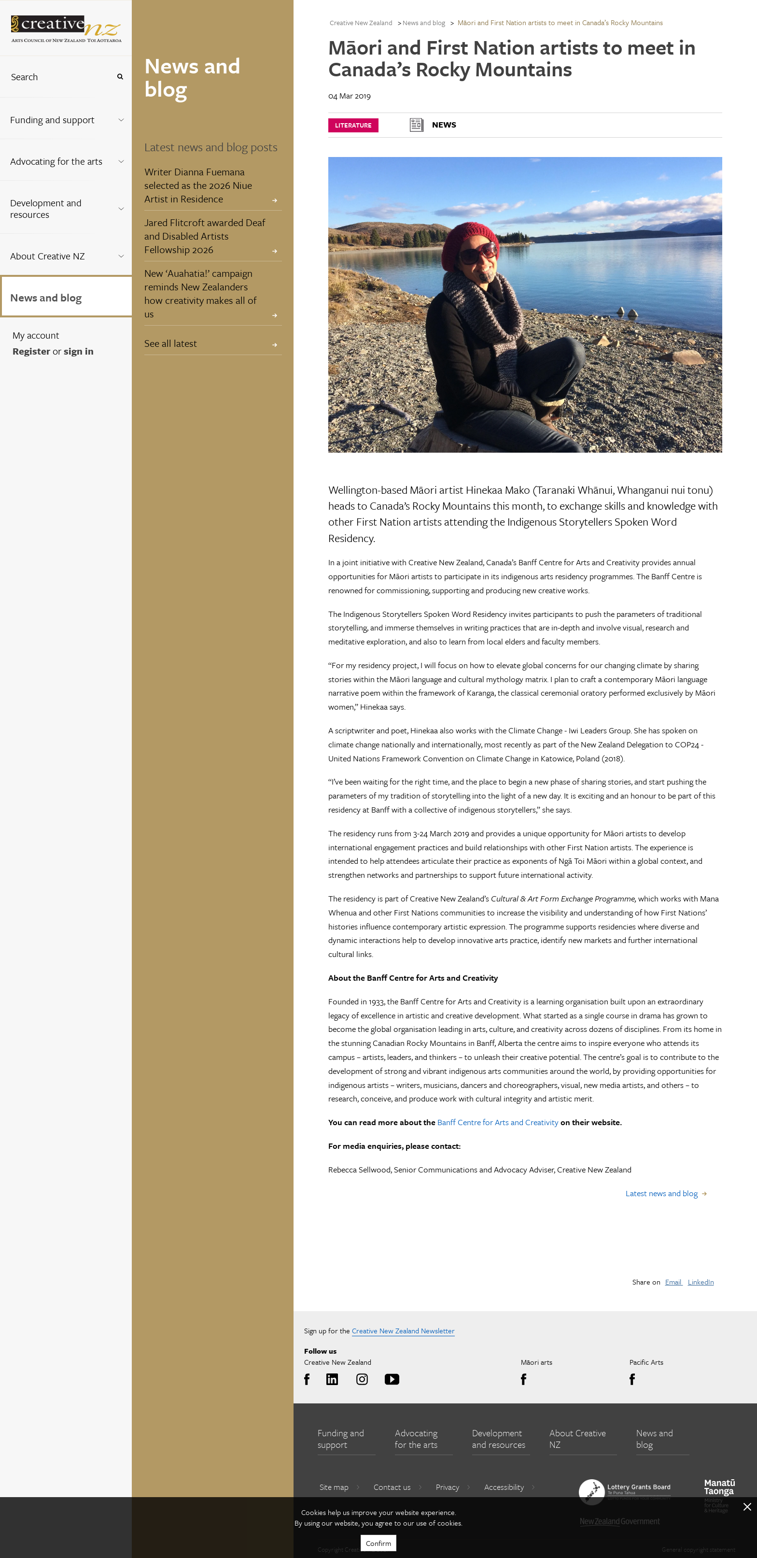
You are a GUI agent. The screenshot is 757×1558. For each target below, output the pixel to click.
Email (674, 1281)
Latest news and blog (662, 1193)
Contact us (398, 1487)
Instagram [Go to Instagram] (360, 1380)
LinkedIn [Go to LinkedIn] (330, 1380)
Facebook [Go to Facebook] (309, 1380)
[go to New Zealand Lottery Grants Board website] (625, 1492)
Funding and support (52, 120)
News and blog (46, 297)
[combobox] (55, 76)
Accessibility (509, 1487)
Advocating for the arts (56, 161)
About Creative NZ (47, 256)
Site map (340, 1487)
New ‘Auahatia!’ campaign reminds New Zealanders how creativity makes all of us (200, 293)
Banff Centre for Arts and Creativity (498, 1122)
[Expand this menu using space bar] (121, 117)
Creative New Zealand (361, 22)
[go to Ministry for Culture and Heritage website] (719, 1496)
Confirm (378, 1543)
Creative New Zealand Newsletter (403, 1330)
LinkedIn (701, 1281)
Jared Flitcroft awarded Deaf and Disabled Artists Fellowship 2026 (205, 236)
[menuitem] (66, 118)
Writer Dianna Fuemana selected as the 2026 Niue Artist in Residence (198, 185)
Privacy (453, 1487)
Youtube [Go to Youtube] (390, 1380)
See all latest (170, 343)
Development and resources (46, 208)
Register (31, 351)
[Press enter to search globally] (120, 76)
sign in (79, 351)
